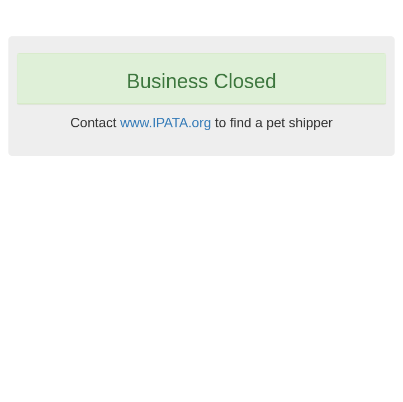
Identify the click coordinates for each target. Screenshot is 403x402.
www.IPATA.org (165, 122)
